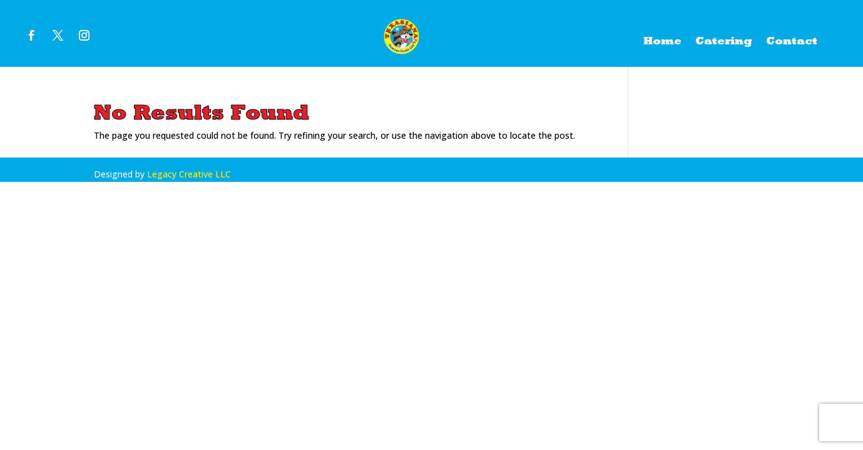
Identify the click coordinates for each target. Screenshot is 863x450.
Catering (723, 42)
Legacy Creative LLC (189, 174)
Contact (791, 42)
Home (662, 42)
